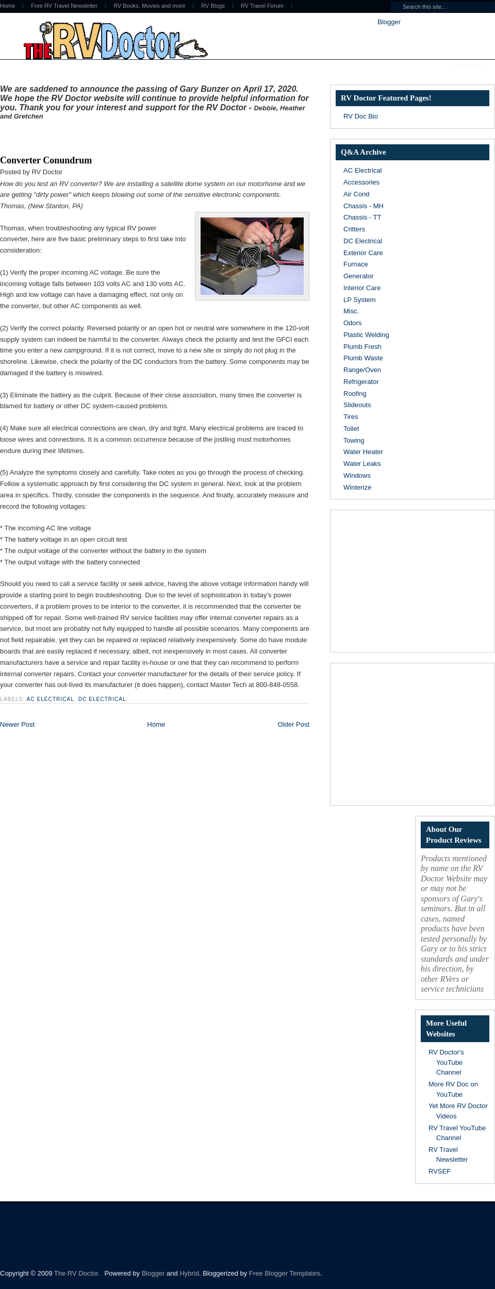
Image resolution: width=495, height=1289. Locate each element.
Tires (350, 417)
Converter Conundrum (46, 160)
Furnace (355, 264)
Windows (357, 475)
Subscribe (467, 66)
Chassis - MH (363, 206)
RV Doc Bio (360, 116)
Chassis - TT (362, 217)
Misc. (351, 311)
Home (156, 724)
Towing (353, 440)
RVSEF (439, 1171)
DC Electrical (102, 699)
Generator (358, 276)
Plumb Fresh (362, 346)
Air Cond (356, 194)
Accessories (361, 182)
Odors (352, 323)
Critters (354, 229)
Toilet (351, 428)
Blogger (388, 22)
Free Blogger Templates (284, 1273)
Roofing (355, 393)
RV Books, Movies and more (149, 6)
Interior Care (362, 288)
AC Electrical (50, 699)
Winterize (357, 487)
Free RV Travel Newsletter (64, 6)
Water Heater (363, 452)
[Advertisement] (120, 135)
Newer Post (17, 724)
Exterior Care (363, 253)
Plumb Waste (363, 358)
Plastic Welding (366, 335)
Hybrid (189, 1273)
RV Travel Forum (262, 6)
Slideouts (357, 405)
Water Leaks (362, 463)
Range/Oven (362, 370)
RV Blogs (213, 6)
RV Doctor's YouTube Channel (446, 1062)
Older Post (293, 724)
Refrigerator (361, 382)
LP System (359, 300)
